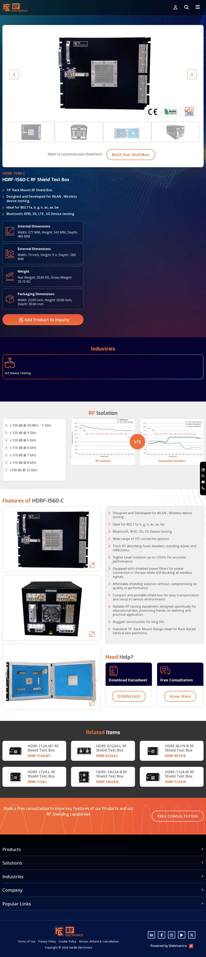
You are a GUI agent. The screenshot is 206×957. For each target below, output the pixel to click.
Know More (180, 715)
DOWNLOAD (128, 715)
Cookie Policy (67, 941)
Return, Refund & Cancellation (99, 941)
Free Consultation (177, 816)
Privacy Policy (47, 941)
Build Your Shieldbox (131, 174)
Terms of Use (26, 941)
